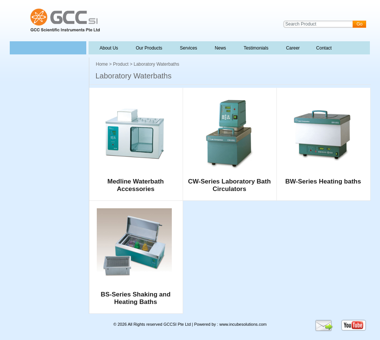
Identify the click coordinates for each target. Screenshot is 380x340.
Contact (323, 48)
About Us (109, 48)
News (219, 48)
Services (187, 48)
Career (292, 48)
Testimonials (255, 48)
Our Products (149, 48)
